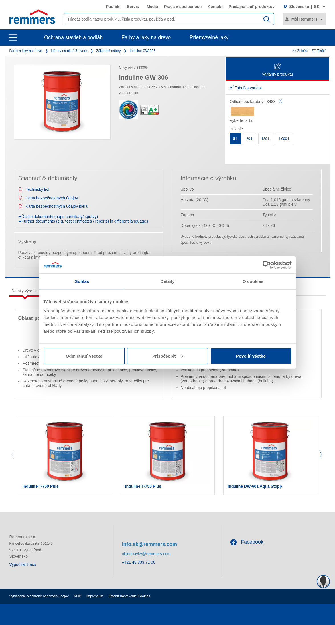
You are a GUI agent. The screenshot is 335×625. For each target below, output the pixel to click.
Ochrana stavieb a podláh (73, 37)
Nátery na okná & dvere (69, 51)
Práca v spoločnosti (183, 6)
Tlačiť (319, 51)
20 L (249, 139)
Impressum (94, 596)
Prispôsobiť (167, 355)
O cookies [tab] (253, 281)
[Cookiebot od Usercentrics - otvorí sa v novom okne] (267, 265)
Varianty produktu (277, 70)
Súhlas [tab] (82, 281)
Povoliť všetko (251, 355)
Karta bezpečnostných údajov (48, 198)
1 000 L (284, 139)
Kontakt (215, 6)
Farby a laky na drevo (146, 37)
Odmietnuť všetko (84, 355)
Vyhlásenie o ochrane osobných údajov (39, 596)
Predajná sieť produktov (251, 6)
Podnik (112, 6)
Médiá (152, 6)
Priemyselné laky (209, 37)
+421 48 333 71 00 (138, 562)
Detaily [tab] (168, 281)
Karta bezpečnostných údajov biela (53, 206)
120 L (265, 139)
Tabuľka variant (246, 88)
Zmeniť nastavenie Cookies (129, 596)
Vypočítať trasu (22, 564)
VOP (77, 596)
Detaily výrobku (25, 291)
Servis (133, 6)
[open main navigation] (13, 38)
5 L (235, 139)
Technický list (33, 189)
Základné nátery (108, 51)
